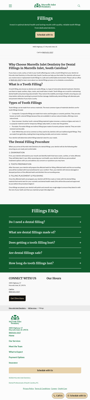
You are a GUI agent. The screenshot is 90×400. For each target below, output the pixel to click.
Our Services (14, 341)
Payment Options (17, 357)
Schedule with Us (45, 34)
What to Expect (16, 352)
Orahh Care (62, 388)
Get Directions (17, 298)
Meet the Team (15, 346)
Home (11, 335)
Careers (54, 388)
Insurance (13, 362)
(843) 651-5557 (47, 52)
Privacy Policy (28, 388)
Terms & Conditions (42, 388)
